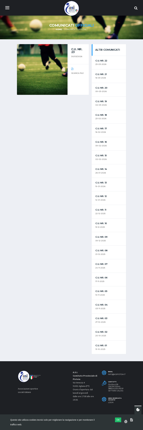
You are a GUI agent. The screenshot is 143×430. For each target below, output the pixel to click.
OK (118, 420)
